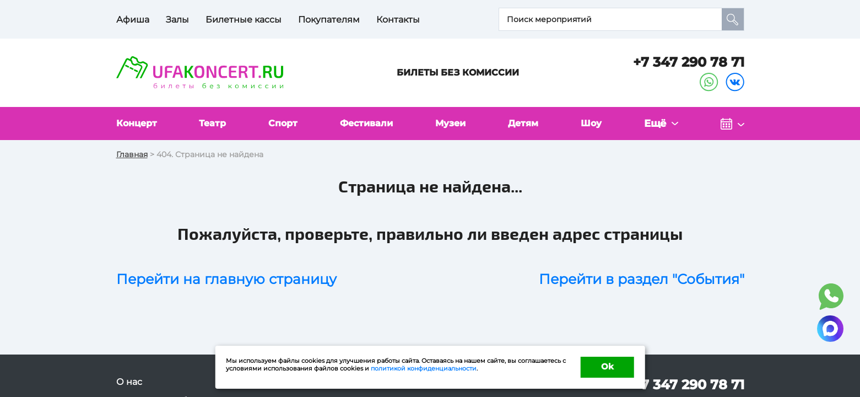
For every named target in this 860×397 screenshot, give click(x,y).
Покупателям (329, 19)
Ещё (659, 124)
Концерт (139, 123)
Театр (215, 123)
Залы (177, 19)
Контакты (398, 19)
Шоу (597, 123)
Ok (607, 366)
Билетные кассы (243, 19)
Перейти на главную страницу (226, 279)
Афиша (132, 19)
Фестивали (370, 123)
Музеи (456, 123)
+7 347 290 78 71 (688, 62)
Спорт (285, 123)
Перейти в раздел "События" (641, 279)
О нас (129, 382)
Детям (529, 123)
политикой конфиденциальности (424, 367)
